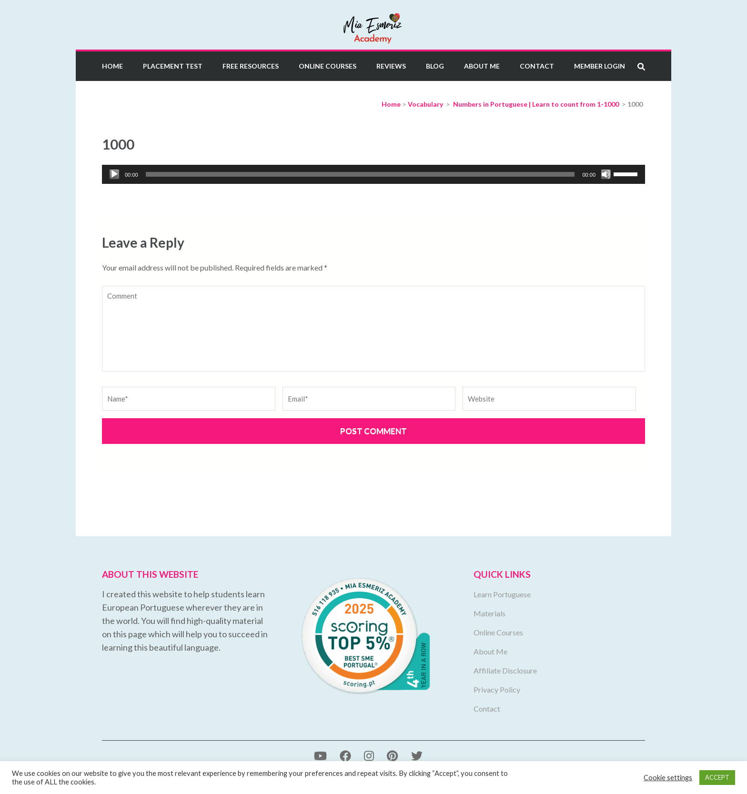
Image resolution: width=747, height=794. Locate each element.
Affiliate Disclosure (505, 670)
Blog (435, 66)
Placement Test (172, 66)
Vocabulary (425, 104)
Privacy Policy (497, 689)
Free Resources (250, 66)
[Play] (114, 174)
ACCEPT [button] (717, 777)
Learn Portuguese (502, 594)
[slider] (360, 174)
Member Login (599, 66)
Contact (537, 66)
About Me (482, 66)
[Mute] (606, 174)
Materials (489, 613)
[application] (373, 174)
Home (112, 66)
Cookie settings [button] (668, 778)
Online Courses (327, 66)
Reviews (391, 66)
